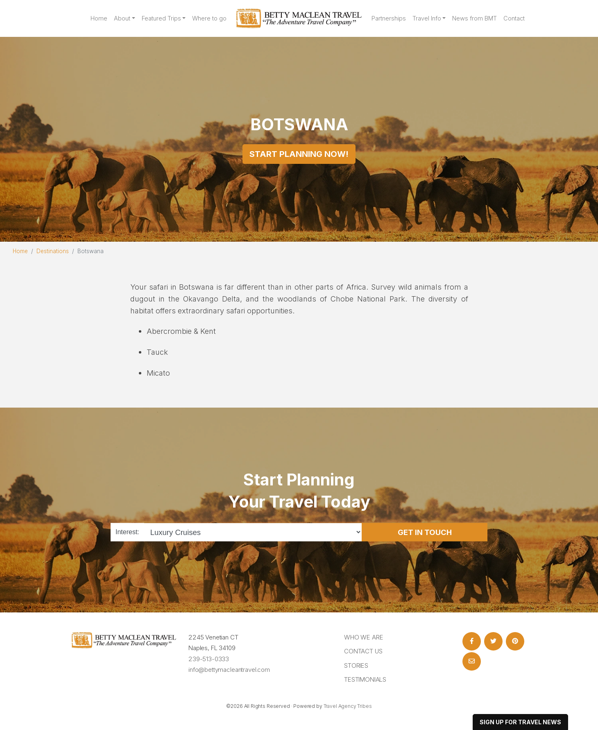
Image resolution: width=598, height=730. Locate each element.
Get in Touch (425, 531)
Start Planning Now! (299, 154)
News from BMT (474, 18)
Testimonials (365, 679)
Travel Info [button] (426, 18)
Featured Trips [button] (161, 18)
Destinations (52, 251)
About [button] (122, 18)
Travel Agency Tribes (348, 706)
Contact (514, 18)
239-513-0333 (208, 659)
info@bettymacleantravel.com (229, 669)
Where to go (209, 18)
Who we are (363, 637)
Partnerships (388, 18)
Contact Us (363, 651)
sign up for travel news (520, 722)
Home (99, 18)
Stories (356, 665)
